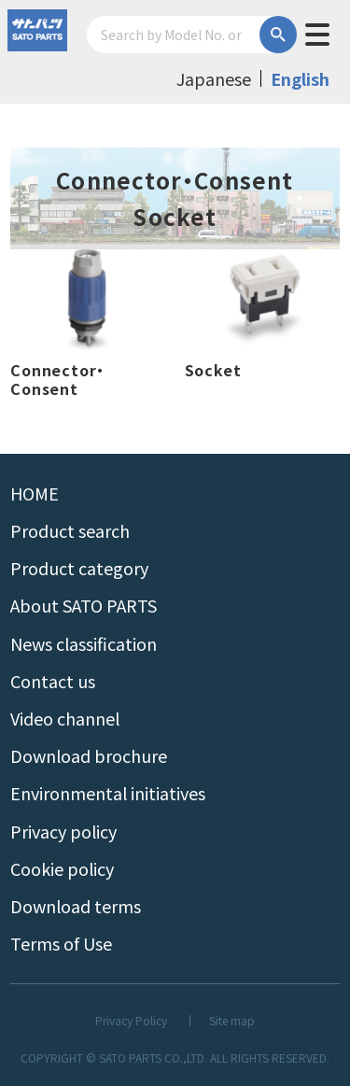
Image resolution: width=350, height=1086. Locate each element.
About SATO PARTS (83, 605)
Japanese (213, 78)
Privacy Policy (131, 1020)
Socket (213, 370)
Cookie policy (62, 868)
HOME (34, 493)
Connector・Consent (57, 379)
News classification (83, 643)
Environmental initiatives (107, 793)
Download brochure (88, 755)
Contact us (52, 681)
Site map (232, 1020)
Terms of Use (61, 943)
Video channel (64, 718)
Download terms (75, 906)
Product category (79, 568)
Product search (70, 530)
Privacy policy (63, 831)
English (300, 78)
